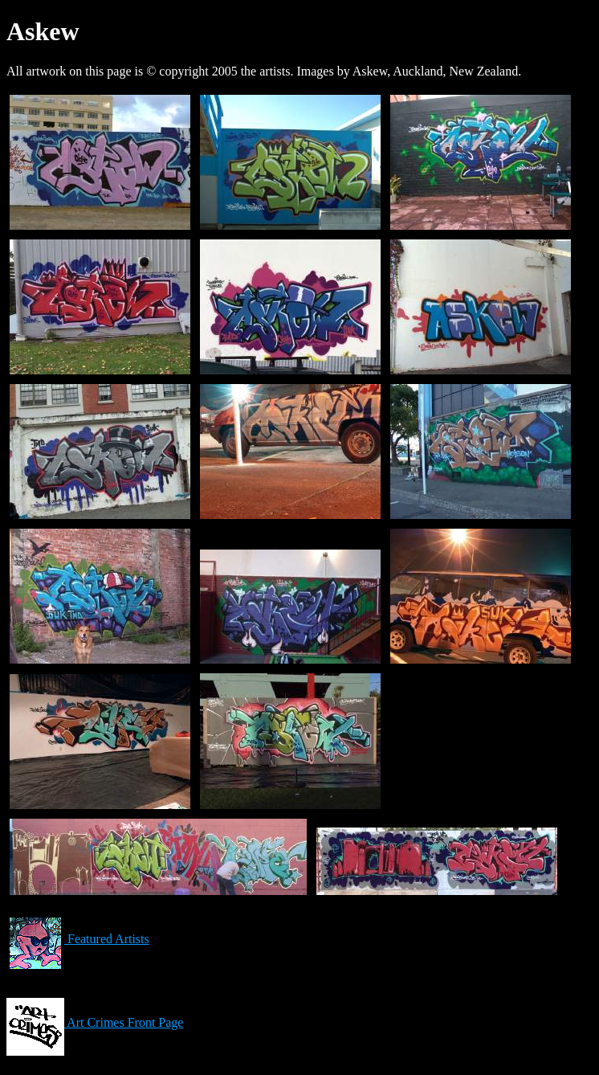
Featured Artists (77, 939)
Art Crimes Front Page (94, 1022)
